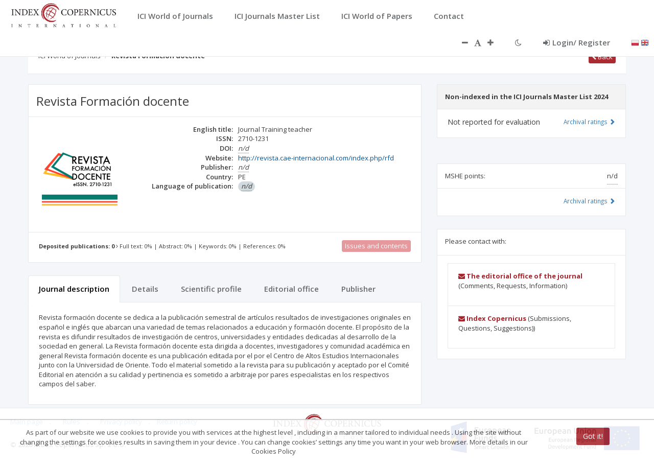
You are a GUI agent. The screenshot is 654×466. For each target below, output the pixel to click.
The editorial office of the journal (520, 276)
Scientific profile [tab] (211, 289)
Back (602, 56)
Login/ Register (576, 42)
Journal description (74, 289)
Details (145, 289)
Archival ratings (589, 122)
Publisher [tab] (358, 289)
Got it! (593, 436)
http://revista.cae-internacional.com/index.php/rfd (316, 157)
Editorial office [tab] (291, 289)
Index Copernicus (492, 318)
